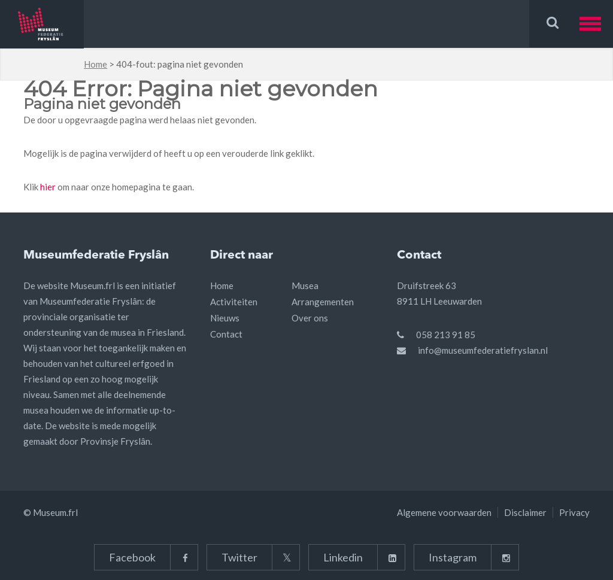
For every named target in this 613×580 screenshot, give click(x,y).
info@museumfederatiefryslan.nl (483, 350)
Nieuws (224, 317)
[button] (596, 23)
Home (95, 64)
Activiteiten (233, 301)
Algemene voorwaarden (444, 512)
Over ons (310, 317)
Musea (305, 285)
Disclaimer (525, 512)
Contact (226, 334)
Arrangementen (323, 301)
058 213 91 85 (445, 334)
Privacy (574, 512)
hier (48, 186)
